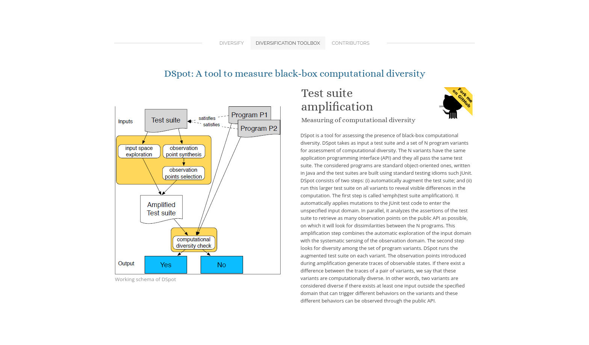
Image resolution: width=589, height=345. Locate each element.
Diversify (231, 43)
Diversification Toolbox (288, 43)
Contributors (351, 43)
